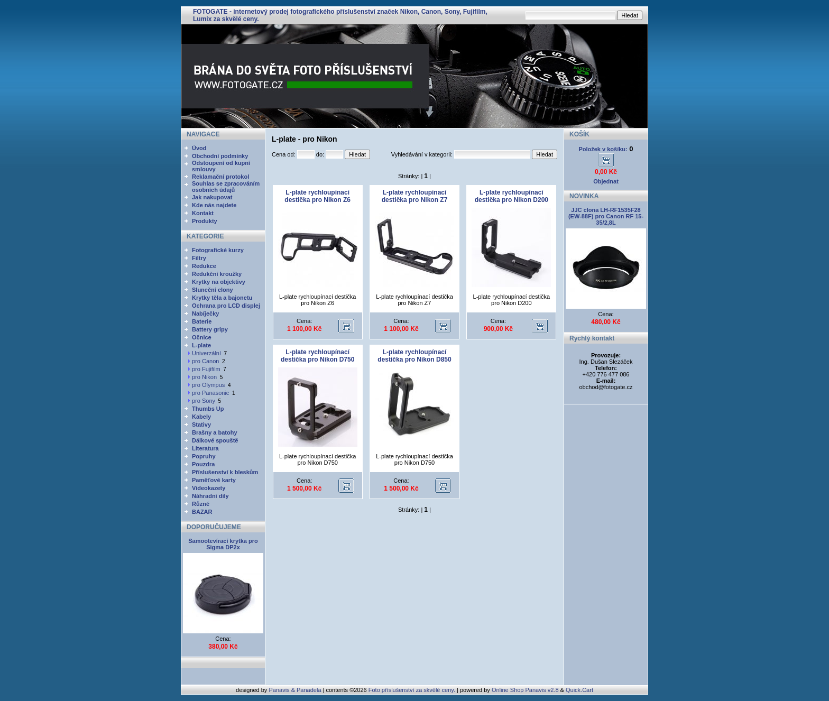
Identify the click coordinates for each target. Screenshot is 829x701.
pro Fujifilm (206, 369)
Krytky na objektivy (218, 282)
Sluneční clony (212, 290)
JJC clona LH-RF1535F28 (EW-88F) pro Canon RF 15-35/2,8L (605, 216)
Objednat (606, 181)
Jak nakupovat (212, 197)
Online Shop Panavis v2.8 (525, 690)
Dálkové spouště (215, 440)
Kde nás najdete (214, 205)
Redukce (204, 266)
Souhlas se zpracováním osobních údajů (226, 186)
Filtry (199, 258)
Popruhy (204, 456)
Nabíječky (205, 313)
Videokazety (208, 488)
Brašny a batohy (214, 432)
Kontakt (203, 213)
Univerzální (206, 353)
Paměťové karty (214, 480)
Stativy (201, 424)
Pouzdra (203, 464)
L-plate (201, 345)
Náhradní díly (210, 496)
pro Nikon (204, 377)
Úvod (199, 148)
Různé (200, 504)
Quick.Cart (579, 690)
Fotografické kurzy (218, 250)
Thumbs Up (208, 408)
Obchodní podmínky (220, 156)
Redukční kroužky (217, 274)
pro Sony (203, 401)
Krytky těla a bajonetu (222, 297)
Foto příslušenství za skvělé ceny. (412, 690)
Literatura (205, 448)
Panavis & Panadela (296, 690)
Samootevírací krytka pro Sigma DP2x (222, 544)
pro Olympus (208, 385)
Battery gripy (210, 329)
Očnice (201, 337)
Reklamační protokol (220, 176)
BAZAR (202, 512)
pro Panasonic (210, 393)
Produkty (204, 221)
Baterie (201, 321)
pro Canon (205, 361)
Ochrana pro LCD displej (226, 305)
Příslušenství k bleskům (225, 472)
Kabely (201, 416)
